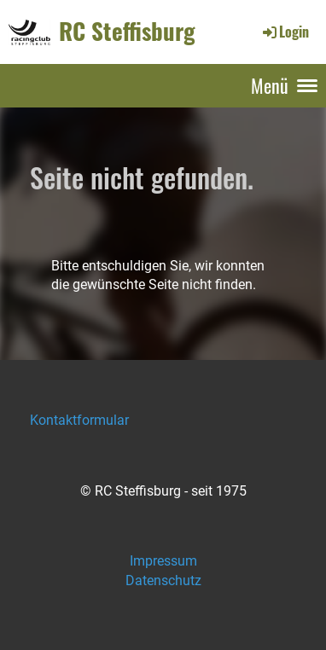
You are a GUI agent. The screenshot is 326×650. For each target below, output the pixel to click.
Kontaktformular (79, 420)
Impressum (163, 561)
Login (284, 31)
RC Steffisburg (127, 31)
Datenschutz (163, 580)
